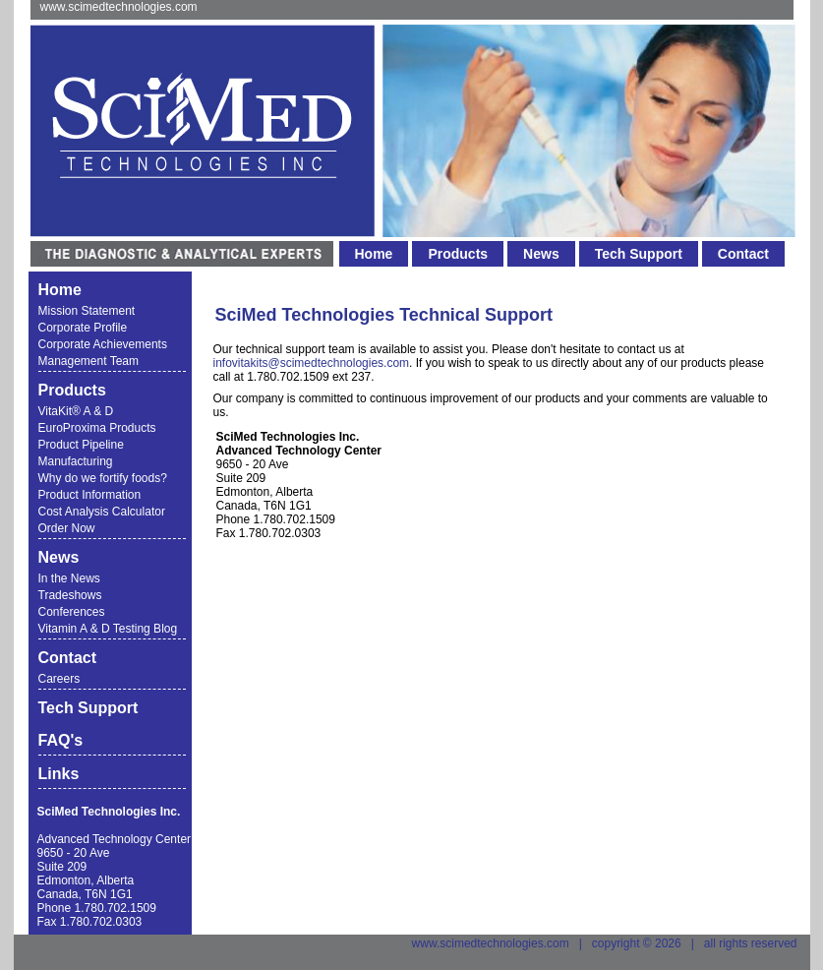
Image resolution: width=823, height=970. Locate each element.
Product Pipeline (81, 445)
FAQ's (61, 740)
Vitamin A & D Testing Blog (108, 629)
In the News (69, 578)
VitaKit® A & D (76, 411)
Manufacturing (75, 461)
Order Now (66, 528)
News (541, 254)
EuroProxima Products (97, 428)
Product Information (90, 495)
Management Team (89, 361)
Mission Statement (87, 311)
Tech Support (638, 254)
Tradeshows (70, 595)
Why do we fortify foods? (102, 478)
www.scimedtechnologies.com (119, 7)
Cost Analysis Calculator (101, 511)
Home (374, 254)
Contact (743, 254)
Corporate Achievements (102, 344)
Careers (59, 679)
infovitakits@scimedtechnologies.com (311, 363)
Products (458, 254)
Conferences (71, 612)
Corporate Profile (83, 327)
